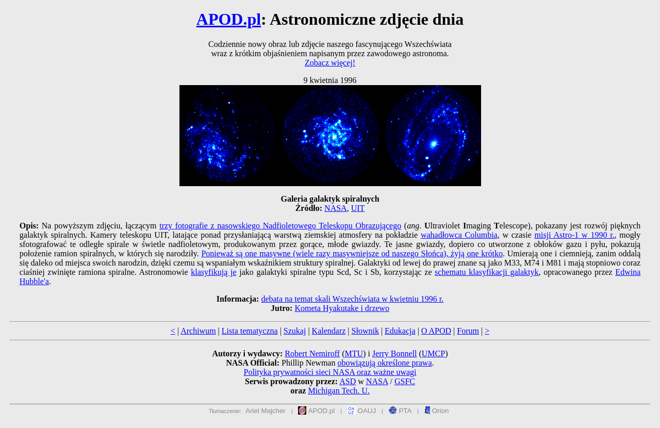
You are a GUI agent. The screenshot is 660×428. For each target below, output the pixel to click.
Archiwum (198, 330)
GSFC (404, 381)
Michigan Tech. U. (338, 390)
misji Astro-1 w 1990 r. (575, 235)
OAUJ (362, 411)
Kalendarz (329, 330)
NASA (335, 208)
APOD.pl (228, 19)
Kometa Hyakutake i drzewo (341, 308)
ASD (347, 381)
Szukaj (295, 330)
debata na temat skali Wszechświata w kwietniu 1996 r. (352, 298)
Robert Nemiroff (312, 353)
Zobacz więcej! (330, 62)
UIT (358, 208)
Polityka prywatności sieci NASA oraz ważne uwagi (329, 372)
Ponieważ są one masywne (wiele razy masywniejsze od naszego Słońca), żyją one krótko (352, 253)
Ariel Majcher (265, 411)
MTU (353, 353)
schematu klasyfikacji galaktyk (486, 272)
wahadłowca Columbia (459, 235)
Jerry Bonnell (394, 353)
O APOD (436, 330)
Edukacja (400, 330)
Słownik (365, 330)
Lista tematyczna (250, 330)
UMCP (433, 353)
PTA (400, 411)
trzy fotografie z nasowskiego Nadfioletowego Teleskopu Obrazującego (280, 225)
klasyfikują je (213, 272)
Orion (436, 411)
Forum (468, 330)
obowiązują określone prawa (384, 362)
